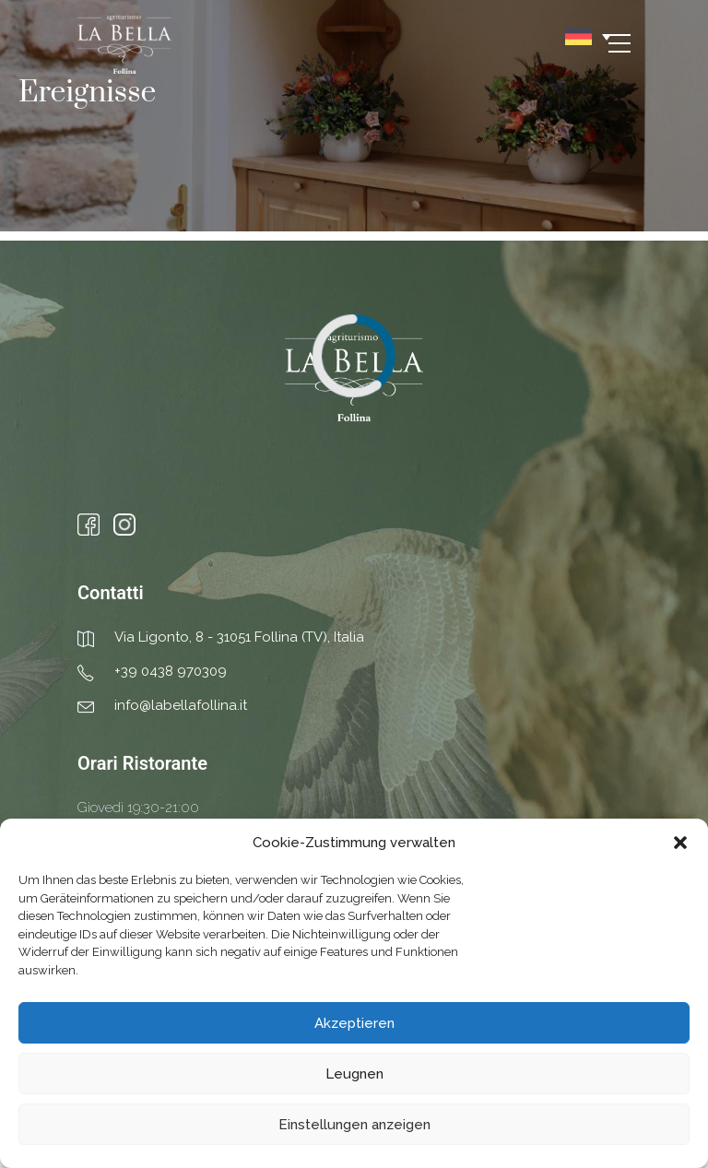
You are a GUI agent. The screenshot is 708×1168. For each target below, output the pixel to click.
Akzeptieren (354, 1023)
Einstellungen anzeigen (354, 1124)
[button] (680, 842)
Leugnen (354, 1074)
